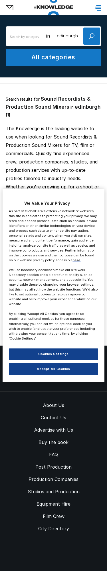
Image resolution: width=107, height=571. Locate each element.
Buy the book (53, 442)
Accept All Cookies (53, 369)
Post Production (53, 467)
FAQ (53, 454)
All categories (53, 57)
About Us (53, 405)
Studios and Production (54, 491)
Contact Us (53, 417)
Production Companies (53, 479)
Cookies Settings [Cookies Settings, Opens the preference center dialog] (53, 354)
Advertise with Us (53, 430)
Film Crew (53, 516)
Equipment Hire (53, 504)
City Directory (53, 528)
